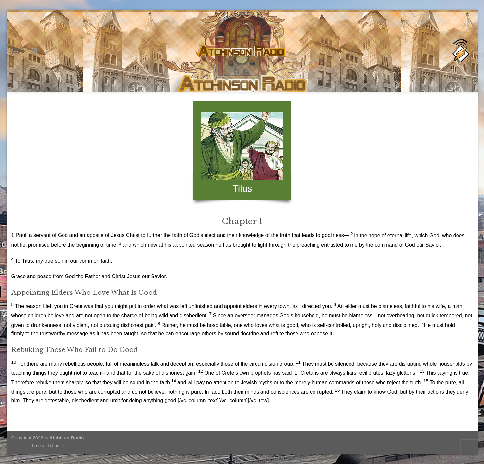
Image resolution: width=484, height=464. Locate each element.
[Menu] (15, 51)
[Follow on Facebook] (25, 51)
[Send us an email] (34, 51)
